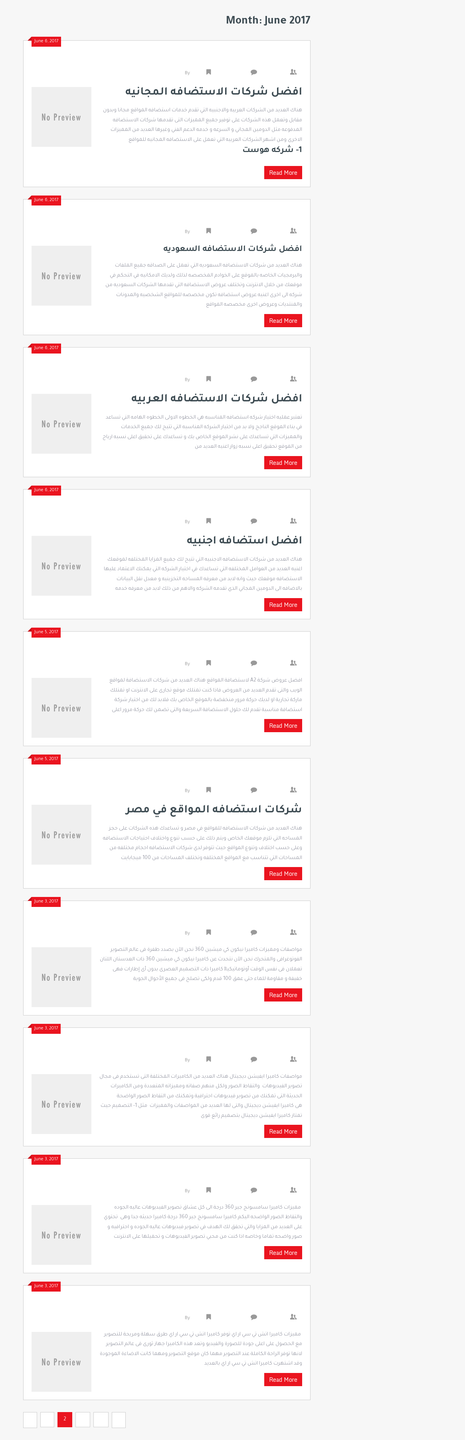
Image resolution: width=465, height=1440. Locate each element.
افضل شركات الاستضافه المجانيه (235, 60)
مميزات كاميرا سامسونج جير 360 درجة (228, 1178)
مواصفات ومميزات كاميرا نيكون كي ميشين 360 (211, 920)
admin (198, 73)
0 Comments (275, 73)
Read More (283, 172)
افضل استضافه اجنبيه (258, 509)
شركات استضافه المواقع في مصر (235, 778)
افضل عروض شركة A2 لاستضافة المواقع (221, 651)
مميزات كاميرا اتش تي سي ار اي (240, 1305)
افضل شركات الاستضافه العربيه (238, 367)
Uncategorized (230, 73)
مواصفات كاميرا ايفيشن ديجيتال (239, 1047)
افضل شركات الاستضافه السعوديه (232, 219)
